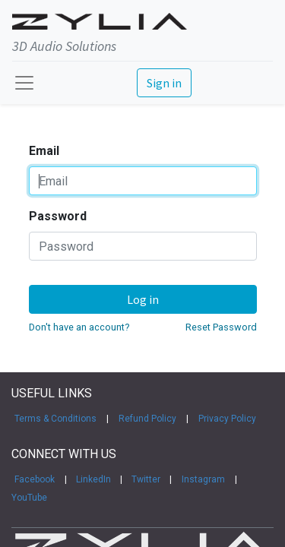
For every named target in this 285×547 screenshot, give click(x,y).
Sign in (164, 82)
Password (58, 216)
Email (44, 151)
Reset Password (221, 327)
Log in (143, 299)
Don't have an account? (79, 327)
